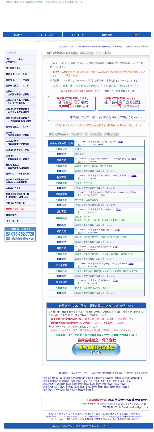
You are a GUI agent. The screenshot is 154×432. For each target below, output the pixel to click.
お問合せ (135, 419)
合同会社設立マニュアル (17, 85)
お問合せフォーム (15, 209)
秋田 (97, 381)
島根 (101, 387)
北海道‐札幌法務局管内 (74, 378)
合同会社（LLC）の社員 (17, 79)
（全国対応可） (74, 102)
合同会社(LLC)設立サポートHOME (74, 46)
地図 (128, 419)
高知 (119, 387)
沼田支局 (61, 231)
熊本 (69, 390)
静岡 (63, 384)
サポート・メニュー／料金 (60, 419)
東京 (108, 381)
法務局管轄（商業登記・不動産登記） (108, 46)
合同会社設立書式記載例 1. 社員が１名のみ (17, 101)
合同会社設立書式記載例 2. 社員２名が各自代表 (17, 110)
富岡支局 (61, 248)
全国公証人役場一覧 (15, 203)
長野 (75, 384)
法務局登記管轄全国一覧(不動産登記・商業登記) (17, 195)
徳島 (113, 387)
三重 (93, 384)
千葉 (128, 381)
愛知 (87, 384)
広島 (77, 387)
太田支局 (61, 211)
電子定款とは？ (13, 68)
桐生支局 (61, 177)
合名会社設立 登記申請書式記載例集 (17, 142)
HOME (50, 414)
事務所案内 (11, 215)
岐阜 (99, 384)
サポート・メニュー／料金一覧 (15, 60)
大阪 (123, 384)
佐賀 (51, 390)
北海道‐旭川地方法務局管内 (127, 378)
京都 (45, 387)
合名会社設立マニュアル (17, 126)
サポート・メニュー (47, 35)
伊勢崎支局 (61, 194)
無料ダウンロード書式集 (17, 173)
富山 (117, 384)
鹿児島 (82, 390)
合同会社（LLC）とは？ (17, 74)
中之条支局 (61, 265)
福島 (79, 381)
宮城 (73, 381)
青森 (103, 381)
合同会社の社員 (98, 414)
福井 (105, 384)
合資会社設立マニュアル (17, 150)
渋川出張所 (61, 282)
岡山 (89, 387)
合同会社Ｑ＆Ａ (13, 188)
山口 (83, 387)
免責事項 (121, 419)
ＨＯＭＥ (11, 52)
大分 (63, 390)
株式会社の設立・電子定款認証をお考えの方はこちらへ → (106, 117)
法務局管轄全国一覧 (52, 378)
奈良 (57, 387)
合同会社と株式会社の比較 (79, 414)
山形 (85, 381)
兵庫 (51, 387)
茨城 (45, 384)
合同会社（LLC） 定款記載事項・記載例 (17, 93)
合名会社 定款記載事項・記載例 (17, 134)
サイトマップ (12, 221)
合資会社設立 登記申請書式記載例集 (17, 166)
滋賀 (63, 387)
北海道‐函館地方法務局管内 (100, 378)
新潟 (81, 384)
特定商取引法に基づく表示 (105, 419)
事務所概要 (89, 419)
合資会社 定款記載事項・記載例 (17, 157)
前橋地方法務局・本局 (61, 143)
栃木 (51, 384)
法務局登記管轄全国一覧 (132, 417)
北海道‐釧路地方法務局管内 (56, 381)
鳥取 (95, 387)
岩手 (91, 381)
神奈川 (116, 381)
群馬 (57, 384)
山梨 (69, 384)
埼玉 (123, 381)
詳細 (120, 141)
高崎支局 (61, 160)
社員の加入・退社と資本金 (130, 414)
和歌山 (70, 387)
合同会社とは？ (61, 414)
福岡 (45, 390)
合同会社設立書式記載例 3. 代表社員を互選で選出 (18, 119)
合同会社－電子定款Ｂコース (119, 91)
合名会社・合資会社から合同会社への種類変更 (17, 181)
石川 (111, 384)
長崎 (57, 390)
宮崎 (75, 390)
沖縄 (89, 390)
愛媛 (125, 387)
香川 (107, 387)
